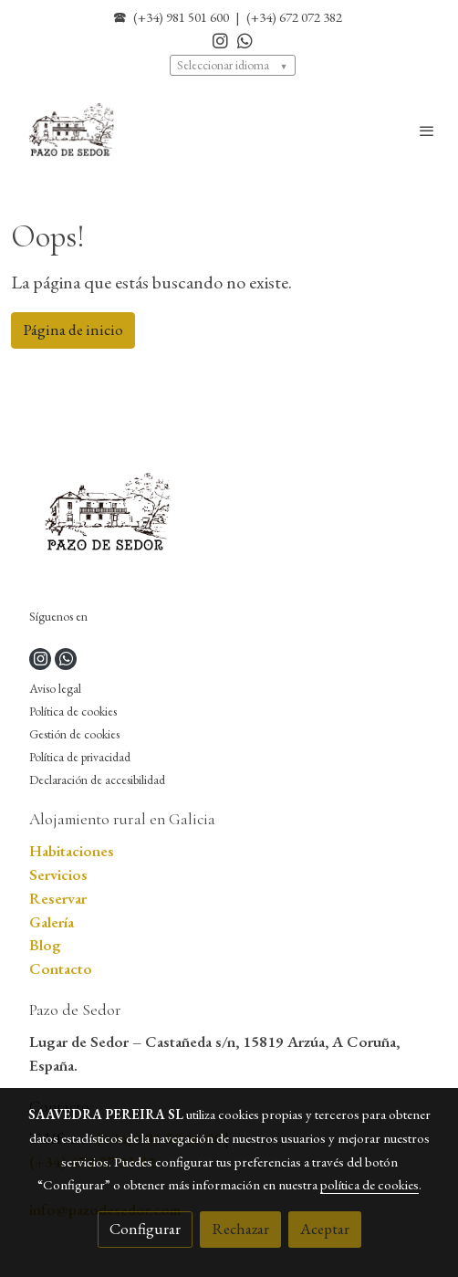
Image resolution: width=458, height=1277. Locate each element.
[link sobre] (229, 517)
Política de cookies (73, 711)
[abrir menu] (427, 130)
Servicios (58, 874)
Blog (45, 945)
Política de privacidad (79, 756)
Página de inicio (73, 329)
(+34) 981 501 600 (181, 17)
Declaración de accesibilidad (97, 779)
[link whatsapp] (245, 39)
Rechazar (240, 1229)
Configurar (145, 1229)
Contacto (60, 968)
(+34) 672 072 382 (294, 17)
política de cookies (369, 1184)
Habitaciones (71, 851)
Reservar (58, 898)
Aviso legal (55, 688)
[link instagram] (220, 39)
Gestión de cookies (74, 734)
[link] (73, 131)
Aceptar (324, 1229)
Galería (51, 922)
